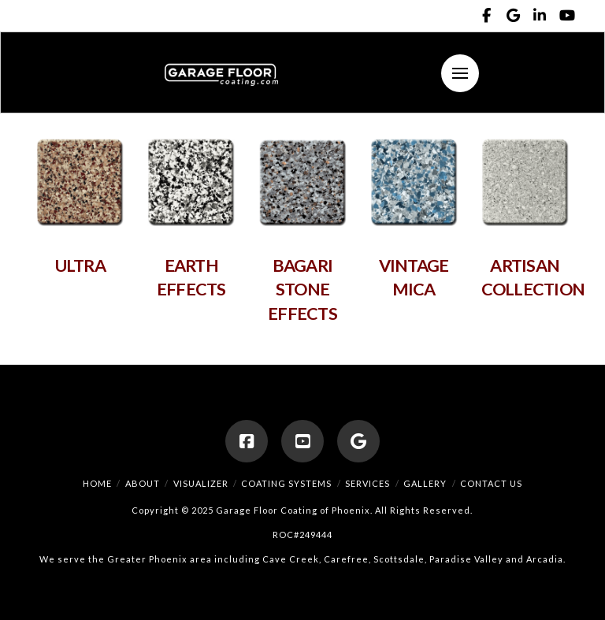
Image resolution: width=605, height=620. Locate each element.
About (142, 483)
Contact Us (491, 483)
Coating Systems (286, 483)
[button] (460, 73)
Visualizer (200, 483)
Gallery (425, 483)
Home (97, 483)
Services (367, 483)
